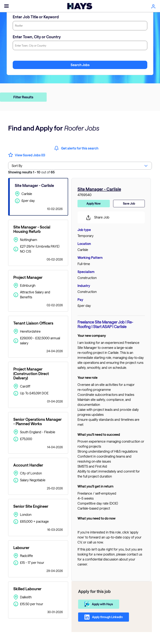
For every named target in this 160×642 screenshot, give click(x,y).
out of (31, 172)
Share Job (97, 217)
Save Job (129, 203)
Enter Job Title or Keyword (36, 17)
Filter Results (23, 97)
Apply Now (93, 203)
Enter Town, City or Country (37, 37)
